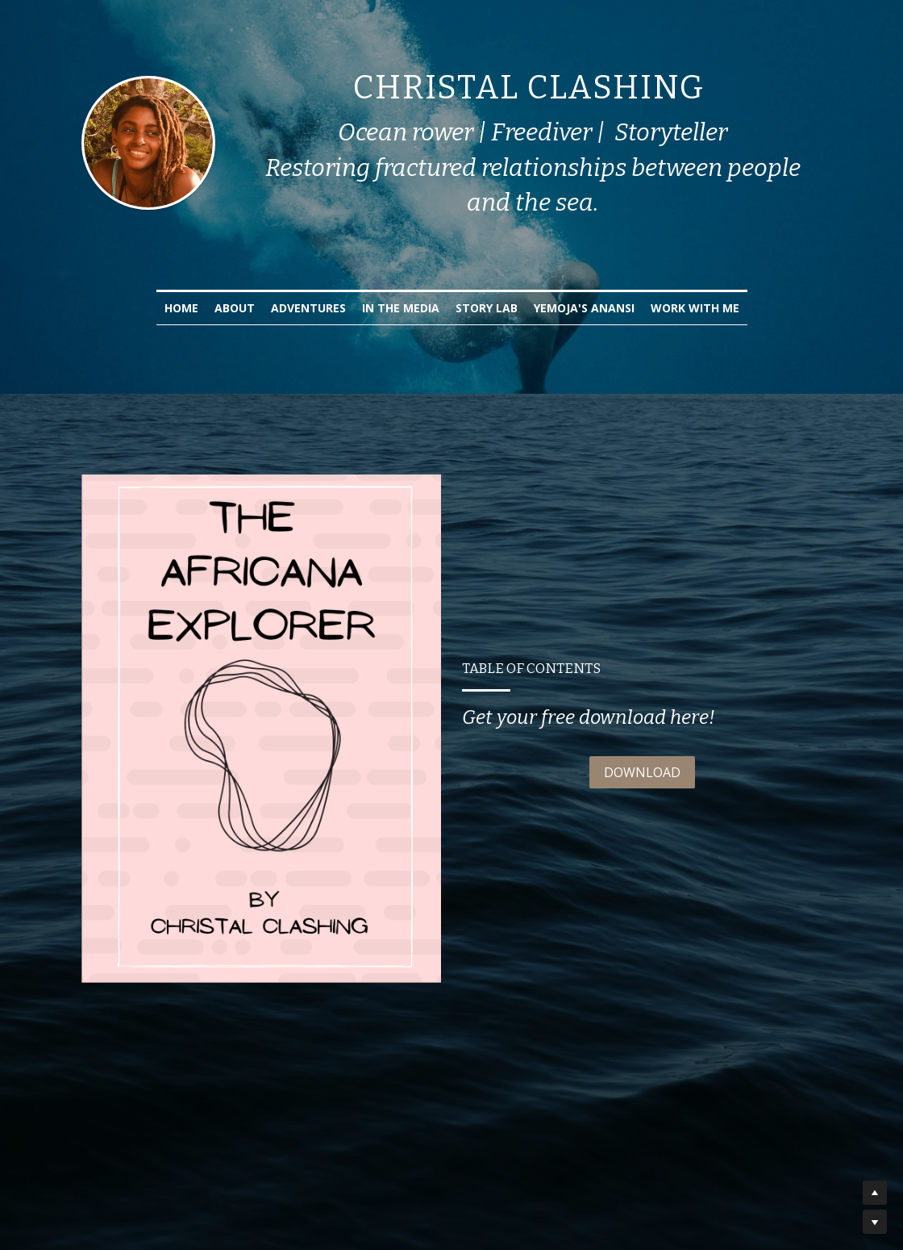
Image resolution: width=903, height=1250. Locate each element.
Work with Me (695, 308)
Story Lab (487, 308)
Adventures (308, 308)
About (234, 308)
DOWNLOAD (642, 772)
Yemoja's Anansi (584, 308)
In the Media (400, 308)
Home (181, 308)
